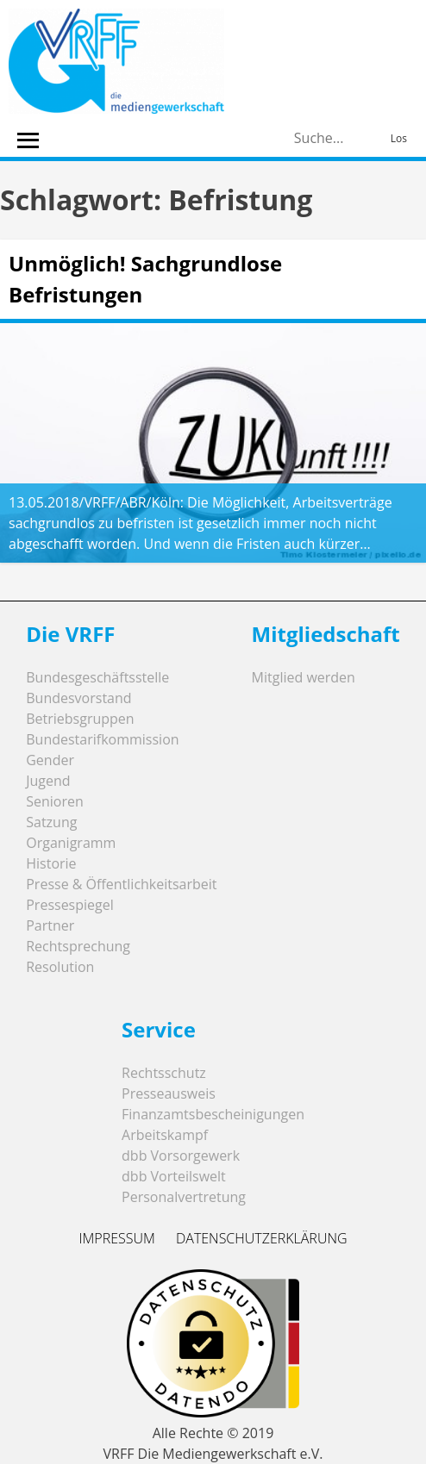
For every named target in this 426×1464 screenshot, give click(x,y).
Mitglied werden (303, 677)
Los (399, 138)
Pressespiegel (70, 904)
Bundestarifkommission (102, 739)
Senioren (55, 801)
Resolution (60, 966)
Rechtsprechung (78, 946)
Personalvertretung (184, 1196)
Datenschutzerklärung (262, 1238)
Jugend (48, 780)
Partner (50, 925)
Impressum (116, 1238)
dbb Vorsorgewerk (181, 1155)
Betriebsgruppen (80, 718)
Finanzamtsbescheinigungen (213, 1114)
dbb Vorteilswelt (174, 1176)
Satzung (51, 822)
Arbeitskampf (165, 1134)
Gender (50, 760)
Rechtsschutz (164, 1072)
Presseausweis (169, 1093)
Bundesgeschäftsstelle (97, 677)
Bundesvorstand (78, 697)
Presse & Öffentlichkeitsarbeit (121, 884)
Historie (51, 863)
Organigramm (71, 842)
